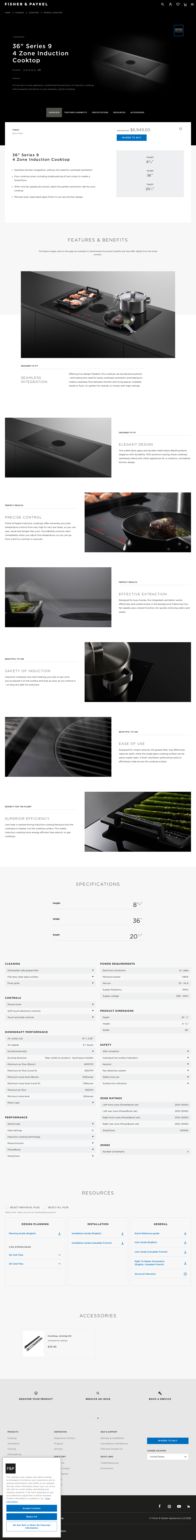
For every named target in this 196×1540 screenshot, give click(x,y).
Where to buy (168, 1440)
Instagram (169, 1506)
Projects (58, 1443)
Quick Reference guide (161, 1233)
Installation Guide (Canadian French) (98, 1243)
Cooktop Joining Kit (60, 1336)
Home (7, 13)
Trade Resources (109, 1463)
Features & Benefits (76, 112)
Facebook (159, 1506)
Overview (54, 112)
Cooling (11, 1449)
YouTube (179, 1506)
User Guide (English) (161, 1242)
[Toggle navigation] (192, 4)
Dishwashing (14, 1454)
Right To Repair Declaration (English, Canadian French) (161, 1263)
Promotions (106, 1468)
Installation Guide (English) (98, 1234)
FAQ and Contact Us (111, 1449)
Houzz (188, 1506)
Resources (119, 112)
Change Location (156, 1450)
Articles (58, 1449)
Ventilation (13, 1443)
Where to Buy (131, 137)
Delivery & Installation (112, 1438)
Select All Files (58, 1207)
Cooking (19, 13)
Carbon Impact (62, 1468)
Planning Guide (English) (35, 1234)
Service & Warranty (161, 1274)
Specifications (100, 112)
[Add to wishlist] (181, 128)
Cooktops (34, 13)
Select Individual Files (25, 1207)
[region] (31, 1497)
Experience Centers (64, 1438)
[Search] (163, 4)
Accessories (137, 112)
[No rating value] (30, 70)
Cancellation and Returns (114, 1443)
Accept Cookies (32, 1508)
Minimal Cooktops (53, 13)
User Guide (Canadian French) (161, 1252)
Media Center (61, 1474)
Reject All (31, 1516)
